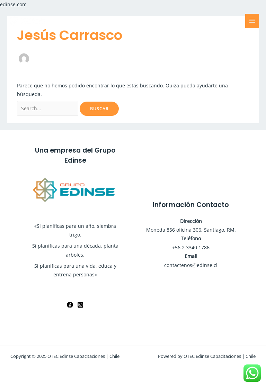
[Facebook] (70, 305)
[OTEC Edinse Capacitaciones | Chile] (27, 21)
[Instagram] (80, 305)
